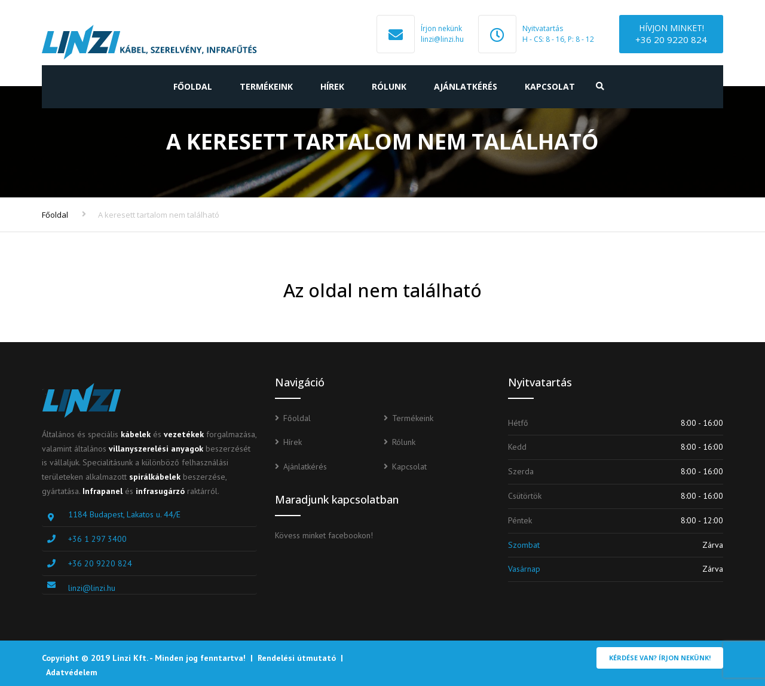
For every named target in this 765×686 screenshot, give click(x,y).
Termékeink (266, 86)
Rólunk (389, 86)
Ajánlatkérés (465, 86)
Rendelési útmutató (297, 658)
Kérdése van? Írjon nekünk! (660, 657)
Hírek (332, 86)
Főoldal (192, 86)
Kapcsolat (550, 86)
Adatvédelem (71, 672)
